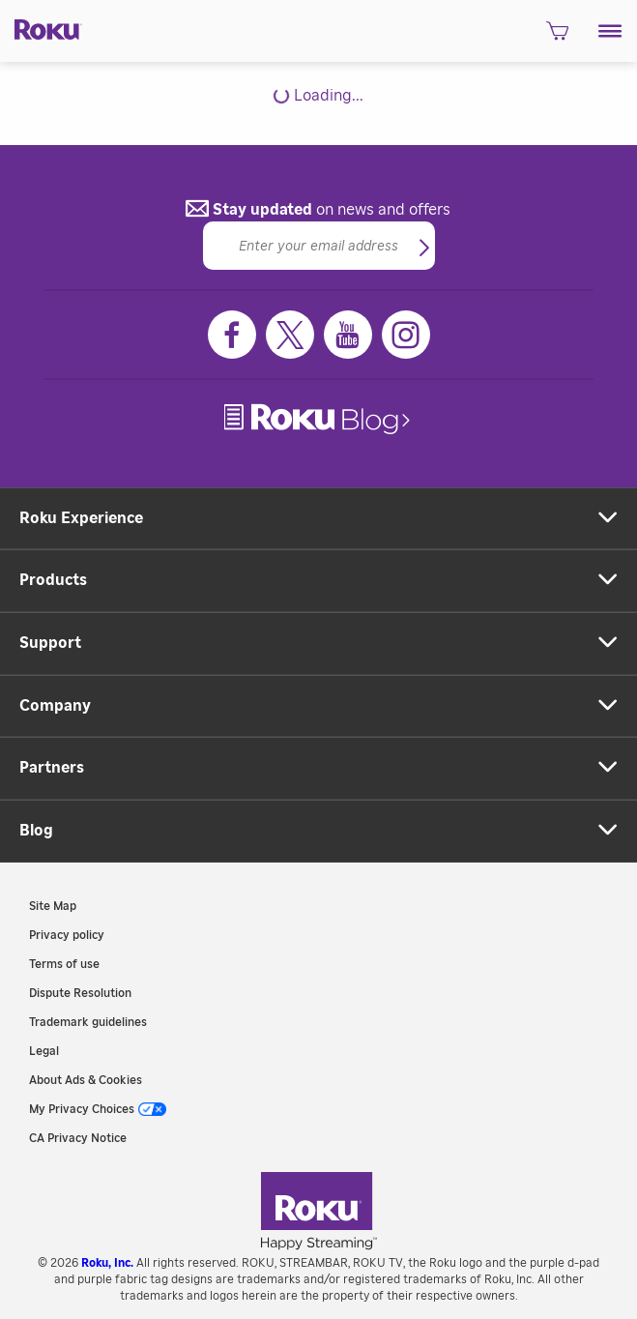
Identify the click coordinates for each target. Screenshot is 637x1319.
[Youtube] (348, 334)
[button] (610, 31)
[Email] (319, 245)
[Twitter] (290, 334)
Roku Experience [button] (81, 518)
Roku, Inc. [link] (107, 1263)
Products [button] (53, 580)
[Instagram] (406, 334)
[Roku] (41, 28)
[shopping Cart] (557, 36)
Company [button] (55, 706)
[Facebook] (232, 334)
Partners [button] (51, 768)
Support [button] (50, 643)
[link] (319, 419)
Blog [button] (36, 830)
